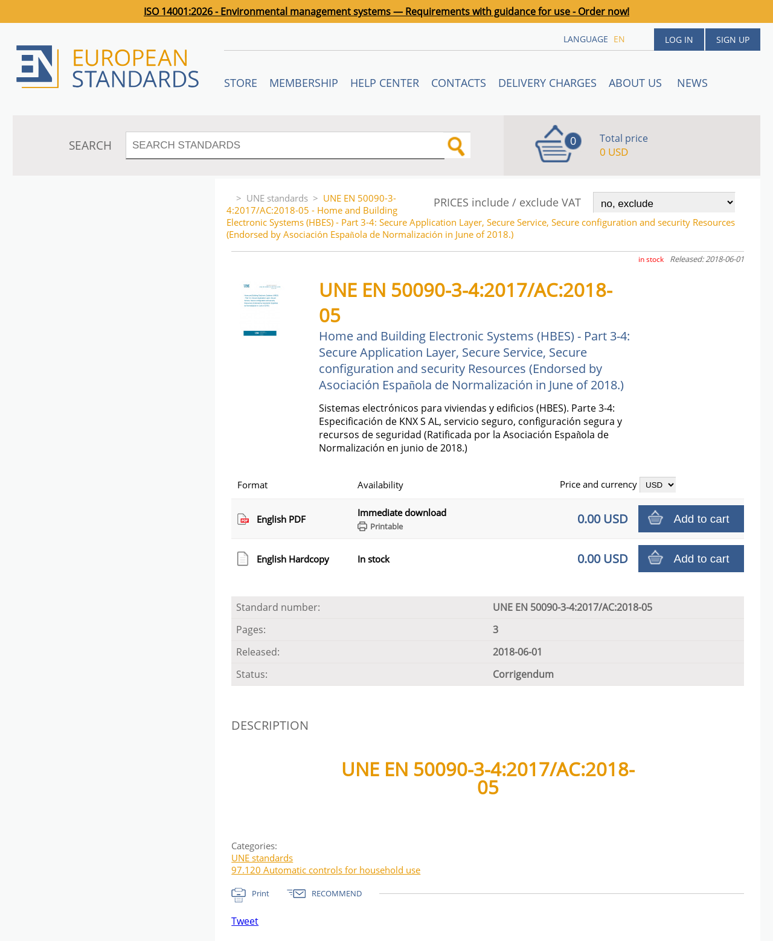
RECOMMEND (337, 893)
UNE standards (277, 198)
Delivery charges (547, 82)
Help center (384, 82)
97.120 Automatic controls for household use (325, 870)
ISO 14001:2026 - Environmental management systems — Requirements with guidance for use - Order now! (386, 11)
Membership (303, 82)
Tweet (244, 921)
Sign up (732, 39)
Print (260, 893)
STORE (240, 82)
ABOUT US (637, 82)
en (619, 39)
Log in (679, 39)
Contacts (458, 82)
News (692, 82)
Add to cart (702, 518)
